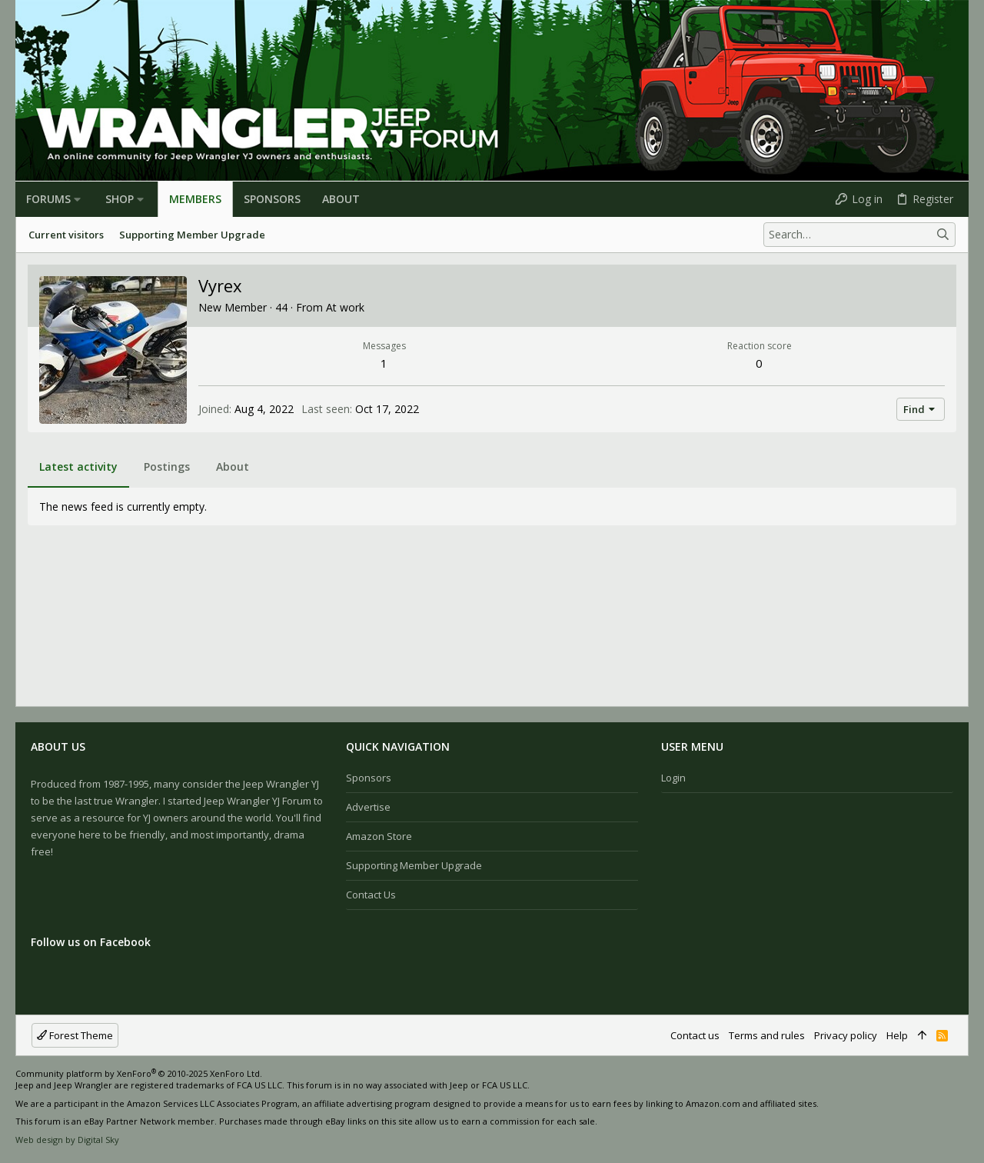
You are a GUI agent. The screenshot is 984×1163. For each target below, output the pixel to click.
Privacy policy (845, 1035)
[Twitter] (962, 1109)
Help (897, 1035)
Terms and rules (767, 1035)
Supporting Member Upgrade (414, 865)
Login (673, 778)
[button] (77, 199)
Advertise (368, 807)
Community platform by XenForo (138, 1073)
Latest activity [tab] (78, 466)
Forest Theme (75, 1035)
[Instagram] (939, 1109)
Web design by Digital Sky (67, 1139)
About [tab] (232, 466)
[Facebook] (915, 1109)
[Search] (859, 234)
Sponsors (368, 778)
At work (345, 307)
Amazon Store (379, 836)
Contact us (371, 894)
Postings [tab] (167, 466)
